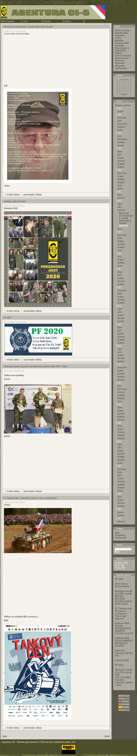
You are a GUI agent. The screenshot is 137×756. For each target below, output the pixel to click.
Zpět (4, 736)
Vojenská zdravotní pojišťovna (120, 65)
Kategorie (118, 528)
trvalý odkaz (13, 194)
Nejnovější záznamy (122, 575)
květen (121, 127)
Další (107, 736)
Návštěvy (118, 559)
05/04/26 (124, 94)
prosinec (122, 173)
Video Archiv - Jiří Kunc (122, 59)
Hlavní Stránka (7, 21)
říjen (120, 151)
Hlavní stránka (122, 30)
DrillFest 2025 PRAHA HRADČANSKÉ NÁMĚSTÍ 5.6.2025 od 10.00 (124, 628)
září (119, 121)
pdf (5, 85)
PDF (6, 620)
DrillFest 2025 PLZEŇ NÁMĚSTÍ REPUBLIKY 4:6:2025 (124, 642)
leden (120, 111)
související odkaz (32, 194)
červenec (122, 124)
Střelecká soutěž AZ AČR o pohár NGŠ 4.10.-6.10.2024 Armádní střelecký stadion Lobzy (124, 677)
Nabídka (119, 40)
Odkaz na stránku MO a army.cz (20, 616)
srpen (121, 158)
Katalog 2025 (122, 43)
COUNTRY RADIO (120, 51)
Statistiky (120, 35)
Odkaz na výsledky (14, 375)
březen (121, 380)
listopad (122, 118)
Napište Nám (121, 33)
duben (121, 145)
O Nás (25, 21)
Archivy (118, 101)
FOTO (7, 379)
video (7, 186)
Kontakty (47, 21)
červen (121, 161)
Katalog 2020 (11, 208)
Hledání (118, 545)
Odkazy (67, 21)
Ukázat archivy (122, 105)
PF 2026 (119, 579)
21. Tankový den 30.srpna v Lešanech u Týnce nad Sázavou (123, 613)
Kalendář (118, 75)
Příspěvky (120, 535)
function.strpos (18, 2)
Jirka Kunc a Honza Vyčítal (122, 585)
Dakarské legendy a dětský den (124, 653)
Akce (117, 533)
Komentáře (121, 538)
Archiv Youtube (123, 55)
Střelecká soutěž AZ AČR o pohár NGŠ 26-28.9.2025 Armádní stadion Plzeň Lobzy (123, 597)
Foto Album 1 (122, 48)
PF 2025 (119, 665)
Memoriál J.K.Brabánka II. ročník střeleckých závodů (126, 218)
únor (120, 185)
